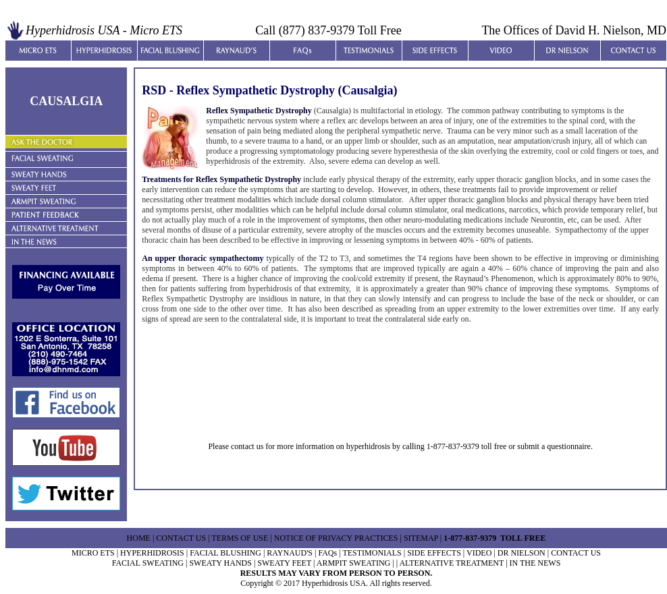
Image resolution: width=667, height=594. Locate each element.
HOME (139, 538)
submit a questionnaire (554, 446)
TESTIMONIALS (371, 553)
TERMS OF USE (239, 538)
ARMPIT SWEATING (353, 563)
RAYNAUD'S (290, 553)
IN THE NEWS (535, 563)
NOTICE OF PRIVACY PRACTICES (336, 538)
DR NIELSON (521, 553)
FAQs (327, 553)
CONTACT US (181, 538)
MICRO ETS (93, 553)
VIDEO (478, 553)
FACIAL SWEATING (148, 563)
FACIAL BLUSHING (225, 553)
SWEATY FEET (284, 563)
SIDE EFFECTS (434, 553)
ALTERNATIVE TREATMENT (451, 563)
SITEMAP (420, 538)
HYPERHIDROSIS (152, 553)
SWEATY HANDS (220, 563)
